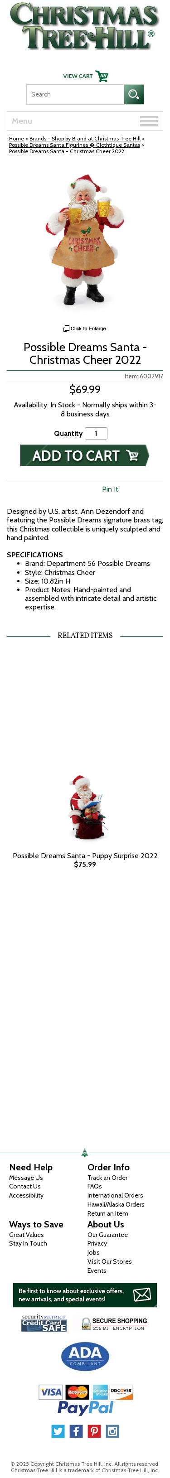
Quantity (68, 433)
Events (97, 1270)
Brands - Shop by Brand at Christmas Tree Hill (85, 138)
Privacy (97, 1243)
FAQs (94, 1186)
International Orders (115, 1195)
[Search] (75, 94)
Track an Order (107, 1178)
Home (16, 138)
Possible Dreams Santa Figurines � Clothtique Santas (74, 144)
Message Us (26, 1178)
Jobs (93, 1252)
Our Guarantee (107, 1235)
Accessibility (26, 1195)
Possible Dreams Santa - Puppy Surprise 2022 (85, 855)
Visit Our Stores (109, 1261)
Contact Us (25, 1186)
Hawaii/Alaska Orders (116, 1204)
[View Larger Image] (85, 242)
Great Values (26, 1235)
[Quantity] (96, 433)
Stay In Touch (28, 1243)
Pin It (110, 489)
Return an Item (107, 1213)
